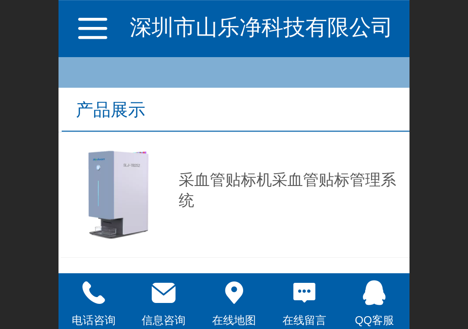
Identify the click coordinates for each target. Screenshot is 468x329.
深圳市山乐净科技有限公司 (261, 27)
